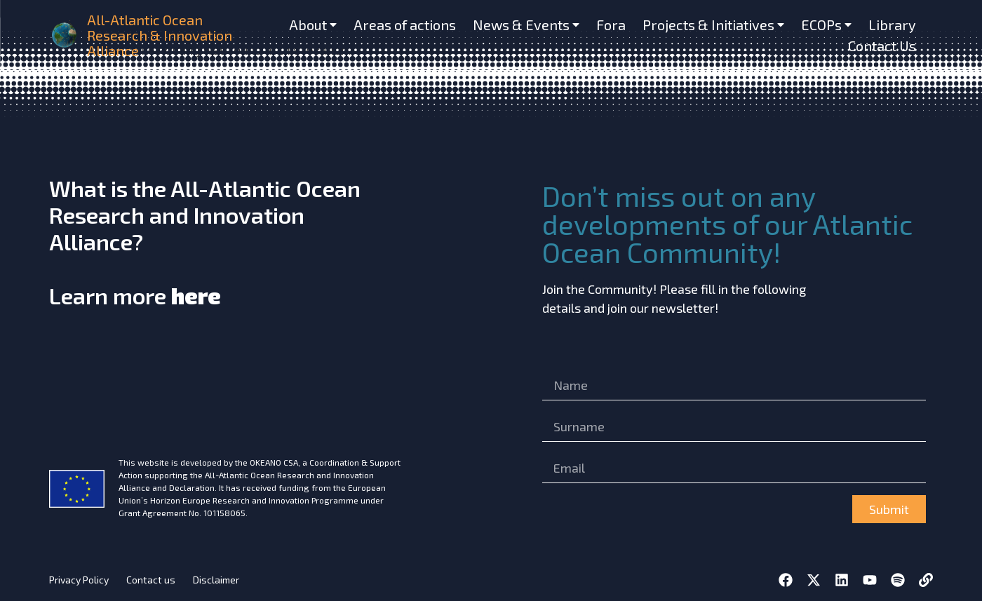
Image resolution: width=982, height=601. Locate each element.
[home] (65, 35)
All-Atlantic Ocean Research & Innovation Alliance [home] (159, 35)
